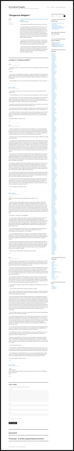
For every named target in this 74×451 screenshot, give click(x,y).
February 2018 (54, 103)
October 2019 (54, 87)
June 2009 (53, 171)
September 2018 (54, 97)
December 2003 (54, 222)
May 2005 (53, 206)
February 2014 (54, 127)
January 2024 (54, 58)
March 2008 (54, 182)
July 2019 (53, 89)
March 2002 (54, 243)
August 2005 (54, 204)
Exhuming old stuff (55, 265)
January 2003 (54, 233)
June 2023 (53, 61)
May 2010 (53, 161)
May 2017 (53, 106)
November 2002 (54, 235)
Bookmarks (53, 262)
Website (10, 412)
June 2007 (53, 190)
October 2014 (54, 120)
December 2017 (54, 104)
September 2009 (54, 168)
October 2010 (54, 157)
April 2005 (53, 207)
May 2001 (53, 253)
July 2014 (53, 123)
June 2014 (53, 124)
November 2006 (54, 197)
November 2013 (54, 129)
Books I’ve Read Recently (60, 7)
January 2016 (54, 112)
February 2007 (54, 194)
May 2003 (53, 229)
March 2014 (53, 126)
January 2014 (54, 128)
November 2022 (54, 67)
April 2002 (53, 242)
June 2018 (53, 99)
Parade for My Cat (54, 25)
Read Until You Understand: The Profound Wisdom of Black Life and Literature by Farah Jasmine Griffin (58, 28)
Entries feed (53, 286)
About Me (52, 7)
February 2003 (54, 232)
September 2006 (54, 199)
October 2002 (54, 236)
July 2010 (53, 159)
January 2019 (54, 93)
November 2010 (54, 156)
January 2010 (54, 164)
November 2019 (54, 86)
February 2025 (54, 56)
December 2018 (54, 94)
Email (10, 408)
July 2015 (53, 114)
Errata (53, 264)
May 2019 (53, 91)
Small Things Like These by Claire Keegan (58, 23)
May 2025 (53, 54)
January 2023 (54, 65)
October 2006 (54, 198)
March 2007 (54, 193)
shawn (10, 21)
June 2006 (53, 202)
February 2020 (54, 83)
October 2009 (54, 167)
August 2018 (54, 98)
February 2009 (54, 173)
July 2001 (53, 251)
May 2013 (53, 134)
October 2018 (54, 96)
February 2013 (54, 137)
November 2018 (54, 95)
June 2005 (53, 205)
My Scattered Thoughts (17, 7)
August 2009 (54, 169)
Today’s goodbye (54, 24)
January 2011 (54, 154)
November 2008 (54, 175)
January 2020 (54, 84)
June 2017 (53, 105)
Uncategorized (11, 24)
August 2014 (54, 122)
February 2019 (54, 92)
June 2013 (53, 133)
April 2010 (53, 162)
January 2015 (54, 117)
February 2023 (54, 64)
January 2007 (54, 195)
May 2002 (53, 241)
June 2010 (53, 160)
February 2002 (54, 244)
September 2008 (54, 177)
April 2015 (53, 116)
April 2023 (53, 63)
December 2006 (54, 196)
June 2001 (53, 252)
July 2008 (53, 179)
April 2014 (53, 125)
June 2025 (53, 53)
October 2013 (54, 130)
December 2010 (54, 155)
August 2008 (54, 178)
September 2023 (54, 60)
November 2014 (54, 119)
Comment (11, 389)
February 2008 (54, 183)
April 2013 (53, 135)
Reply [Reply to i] (10, 83)
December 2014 (54, 118)
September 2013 (54, 131)
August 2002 (54, 238)
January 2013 (54, 138)
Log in (53, 285)
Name (10, 403)
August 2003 (54, 226)
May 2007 (53, 191)
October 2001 (54, 248)
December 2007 (54, 185)
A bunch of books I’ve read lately (57, 26)
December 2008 (54, 174)
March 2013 (53, 136)
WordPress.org (54, 288)
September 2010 (54, 158)
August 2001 (54, 250)
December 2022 (54, 66)
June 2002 (53, 240)
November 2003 (54, 223)
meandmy (13, 87)
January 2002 (54, 245)
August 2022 (54, 68)
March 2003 (53, 231)
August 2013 (54, 132)
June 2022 (53, 69)
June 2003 (53, 228)
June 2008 (53, 180)
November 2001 (54, 247)
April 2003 (53, 230)
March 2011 (53, 152)
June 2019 (53, 90)
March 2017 (53, 108)
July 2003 (53, 227)
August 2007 (54, 188)
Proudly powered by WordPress (21, 446)
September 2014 (54, 121)
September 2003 (54, 225)
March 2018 (53, 102)
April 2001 (53, 254)
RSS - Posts (53, 35)
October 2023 (54, 59)
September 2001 (54, 249)
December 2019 (54, 85)
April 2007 (53, 192)
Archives (53, 261)
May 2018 (53, 100)
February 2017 (54, 109)
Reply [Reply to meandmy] (10, 121)
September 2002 (54, 237)
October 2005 (54, 203)
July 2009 (53, 170)
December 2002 (54, 234)
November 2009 (54, 166)
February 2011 (54, 153)
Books (53, 263)
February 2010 (54, 163)
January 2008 (54, 184)
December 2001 (54, 246)
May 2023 (53, 62)
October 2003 (54, 224)
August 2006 (54, 200)
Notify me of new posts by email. (14, 421)
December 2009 (54, 165)
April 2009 (53, 172)
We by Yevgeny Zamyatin (60, 44)
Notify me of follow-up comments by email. (15, 418)
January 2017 (54, 110)
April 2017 (53, 107)
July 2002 (53, 239)
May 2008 (53, 181)
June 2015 (53, 115)
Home (48, 7)
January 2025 (54, 57)
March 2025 (54, 55)
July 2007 (53, 189)
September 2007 (54, 187)
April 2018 (53, 101)
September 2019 (54, 88)
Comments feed (54, 287)
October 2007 (54, 186)
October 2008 (54, 176)
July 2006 (53, 201)
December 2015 (54, 113)
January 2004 (54, 221)
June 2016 (53, 111)
